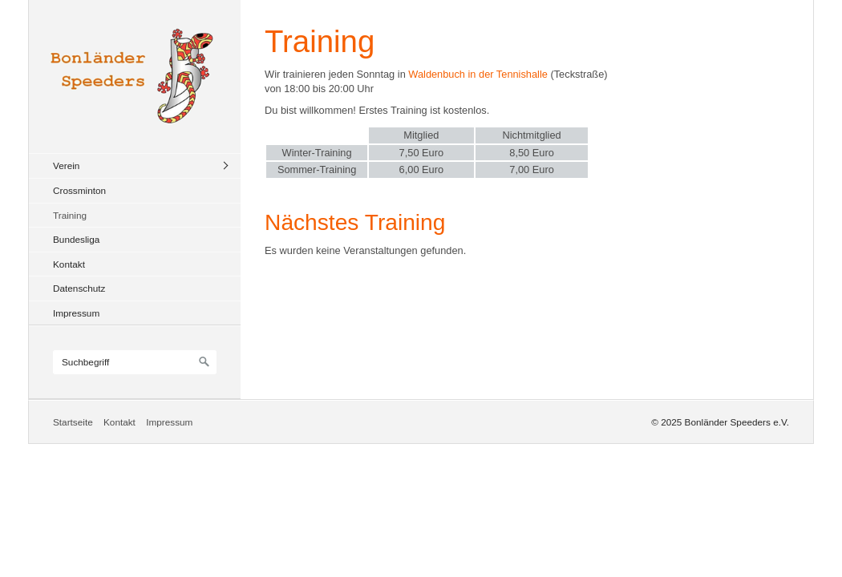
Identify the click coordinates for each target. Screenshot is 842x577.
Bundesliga (76, 239)
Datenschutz (79, 288)
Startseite (73, 422)
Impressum (76, 313)
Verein (66, 165)
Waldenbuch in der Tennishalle (478, 74)
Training (70, 215)
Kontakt (69, 264)
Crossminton (79, 190)
